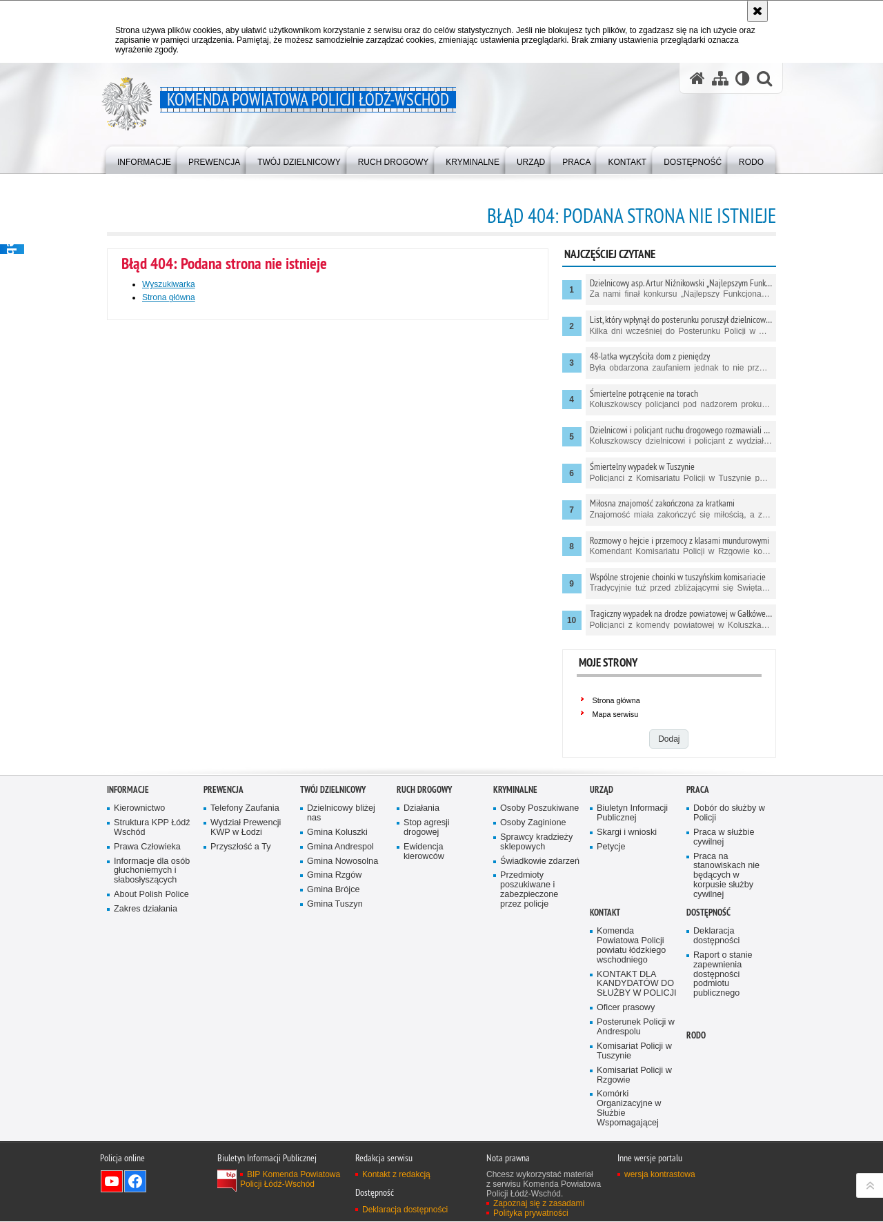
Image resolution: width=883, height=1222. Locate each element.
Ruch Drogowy (424, 790)
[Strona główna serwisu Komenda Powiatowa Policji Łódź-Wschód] (697, 78)
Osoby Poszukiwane (539, 808)
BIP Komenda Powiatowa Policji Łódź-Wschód (290, 1180)
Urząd (601, 790)
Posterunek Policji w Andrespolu (636, 1027)
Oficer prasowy (626, 1007)
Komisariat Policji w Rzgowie (634, 1075)
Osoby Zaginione (533, 822)
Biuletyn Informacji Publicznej (632, 813)
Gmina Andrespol (340, 846)
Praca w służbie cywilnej (723, 837)
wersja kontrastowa (659, 1175)
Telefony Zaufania (244, 808)
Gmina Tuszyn (335, 904)
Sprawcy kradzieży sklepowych (536, 842)
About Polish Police (151, 894)
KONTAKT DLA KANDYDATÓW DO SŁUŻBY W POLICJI (637, 984)
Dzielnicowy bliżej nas (341, 813)
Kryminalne (515, 790)
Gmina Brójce (333, 890)
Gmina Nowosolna (342, 861)
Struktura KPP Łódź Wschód (152, 827)
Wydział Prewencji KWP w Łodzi (245, 827)
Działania (421, 808)
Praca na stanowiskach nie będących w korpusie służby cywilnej (726, 876)
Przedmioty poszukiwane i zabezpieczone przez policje (529, 890)
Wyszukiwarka (168, 284)
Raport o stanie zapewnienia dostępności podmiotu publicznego (723, 974)
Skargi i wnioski (627, 832)
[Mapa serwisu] (720, 78)
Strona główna (168, 297)
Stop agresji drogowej (427, 827)
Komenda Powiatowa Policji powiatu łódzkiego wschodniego (631, 946)
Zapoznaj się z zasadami (538, 1204)
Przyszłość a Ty (240, 846)
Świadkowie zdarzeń (539, 861)
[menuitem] (144, 159)
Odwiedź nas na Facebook (135, 1182)
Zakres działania (145, 909)
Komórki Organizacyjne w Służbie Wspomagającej (629, 1109)
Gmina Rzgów (334, 875)
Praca (697, 790)
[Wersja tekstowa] (742, 78)
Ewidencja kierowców (424, 851)
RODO (696, 1035)
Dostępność (708, 912)
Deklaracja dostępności (716, 936)
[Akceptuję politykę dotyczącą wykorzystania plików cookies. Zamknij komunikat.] (757, 11)
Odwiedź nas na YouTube (112, 1182)
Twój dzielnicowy (333, 790)
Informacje (128, 790)
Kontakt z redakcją (396, 1175)
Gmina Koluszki (337, 832)
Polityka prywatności (530, 1214)
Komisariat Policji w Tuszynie (634, 1051)
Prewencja (224, 790)
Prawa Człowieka (147, 846)
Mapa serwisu (616, 714)
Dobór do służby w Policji (729, 813)
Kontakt (605, 912)
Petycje (611, 846)
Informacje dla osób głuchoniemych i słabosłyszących (152, 871)
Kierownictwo (139, 808)
